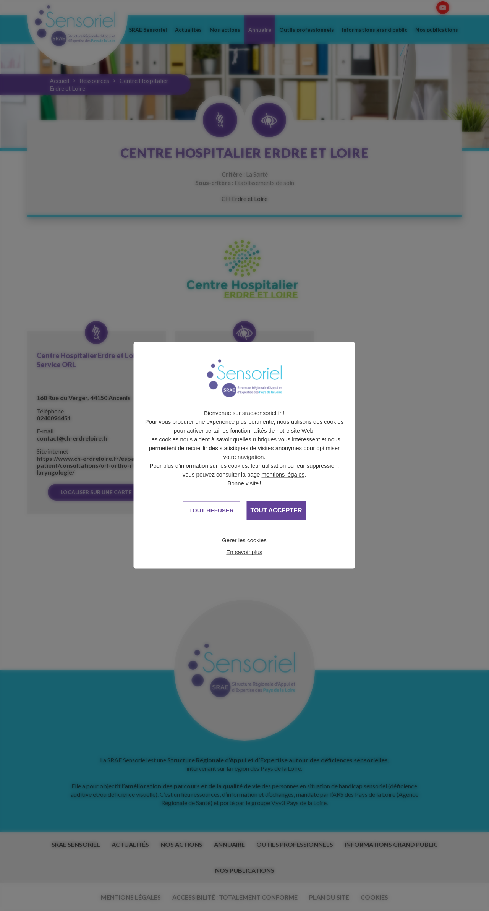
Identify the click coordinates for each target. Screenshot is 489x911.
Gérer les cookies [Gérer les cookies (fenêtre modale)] (244, 540)
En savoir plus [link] (244, 552)
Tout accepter (276, 510)
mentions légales (283, 474)
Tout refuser (211, 510)
